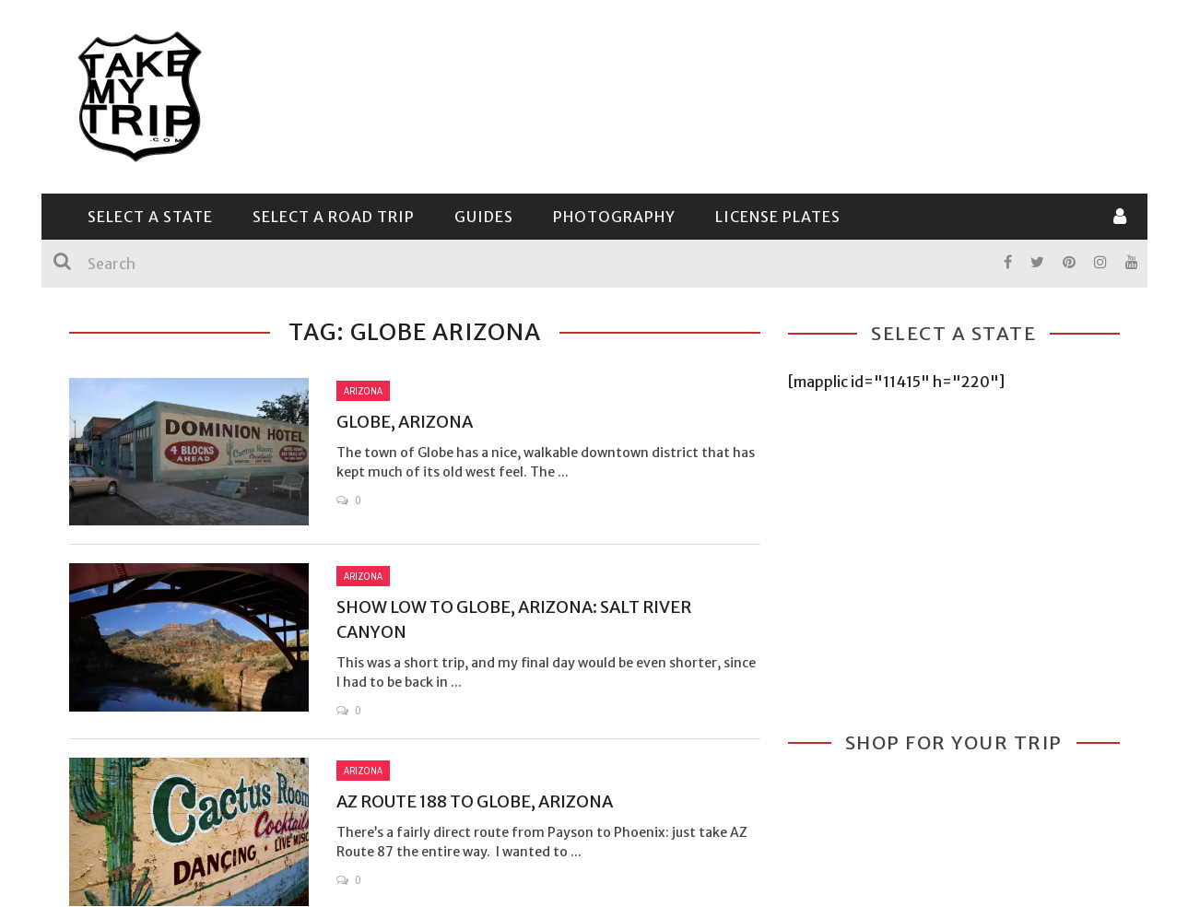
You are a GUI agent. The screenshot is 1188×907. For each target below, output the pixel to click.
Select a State (150, 216)
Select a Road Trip (334, 216)
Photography (614, 216)
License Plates (778, 216)
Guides (483, 216)
